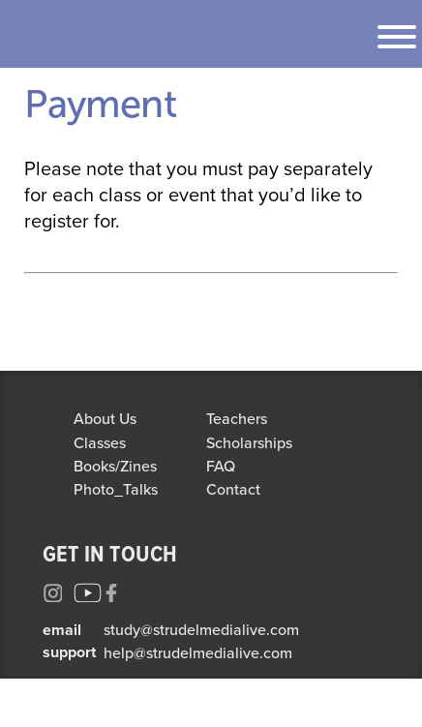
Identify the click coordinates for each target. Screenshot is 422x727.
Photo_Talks (116, 489)
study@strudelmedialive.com (201, 629)
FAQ (220, 465)
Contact (233, 489)
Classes (100, 442)
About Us (105, 418)
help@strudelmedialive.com (198, 652)
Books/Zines (115, 465)
